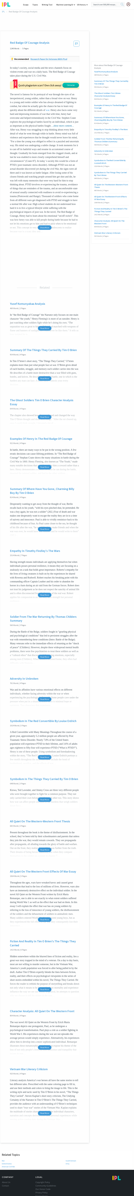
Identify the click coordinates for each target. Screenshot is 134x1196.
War (3, 1146)
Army (68, 1149)
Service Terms (41, 1181)
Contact (5, 1171)
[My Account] (129, 4)
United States (7, 1149)
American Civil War (8, 1152)
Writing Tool (48, 4)
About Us (6, 1167)
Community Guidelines (45, 1171)
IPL (3, 12)
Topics (36, 4)
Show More (44, 212)
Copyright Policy (42, 1167)
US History (81, 4)
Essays (27, 4)
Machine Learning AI (65, 4)
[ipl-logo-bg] (7, 4)
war (14, 95)
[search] (122, 4)
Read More (44, 313)
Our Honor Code (42, 1174)
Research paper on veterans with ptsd (49, 59)
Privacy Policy (41, 1177)
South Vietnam (71, 1146)
